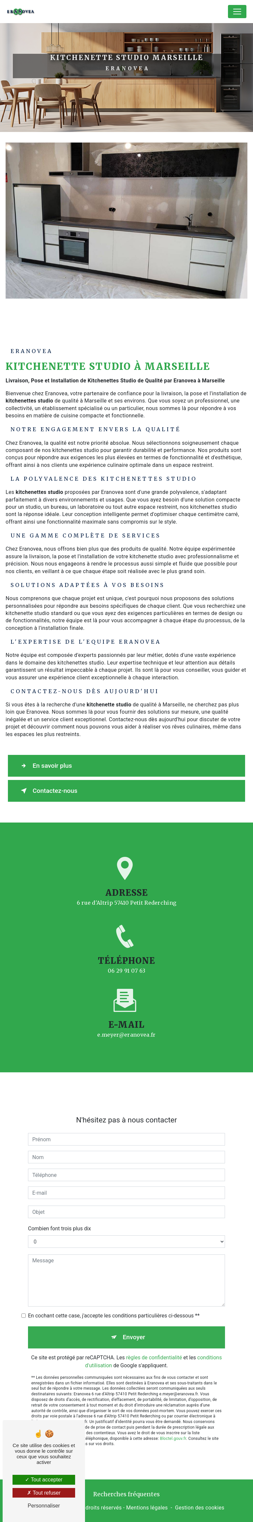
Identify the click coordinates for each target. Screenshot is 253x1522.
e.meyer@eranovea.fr (126, 1026)
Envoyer (134, 1328)
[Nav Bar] (237, 11)
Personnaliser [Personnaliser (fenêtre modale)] (44, 1505)
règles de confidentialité (154, 1348)
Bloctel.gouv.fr (173, 1429)
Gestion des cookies (199, 1508)
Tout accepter (43, 1479)
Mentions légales (147, 1508)
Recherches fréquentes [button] (126, 1494)
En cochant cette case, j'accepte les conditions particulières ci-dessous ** (114, 1307)
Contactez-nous (47, 790)
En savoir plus (45, 765)
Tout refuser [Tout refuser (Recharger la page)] (44, 1493)
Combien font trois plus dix (59, 1220)
